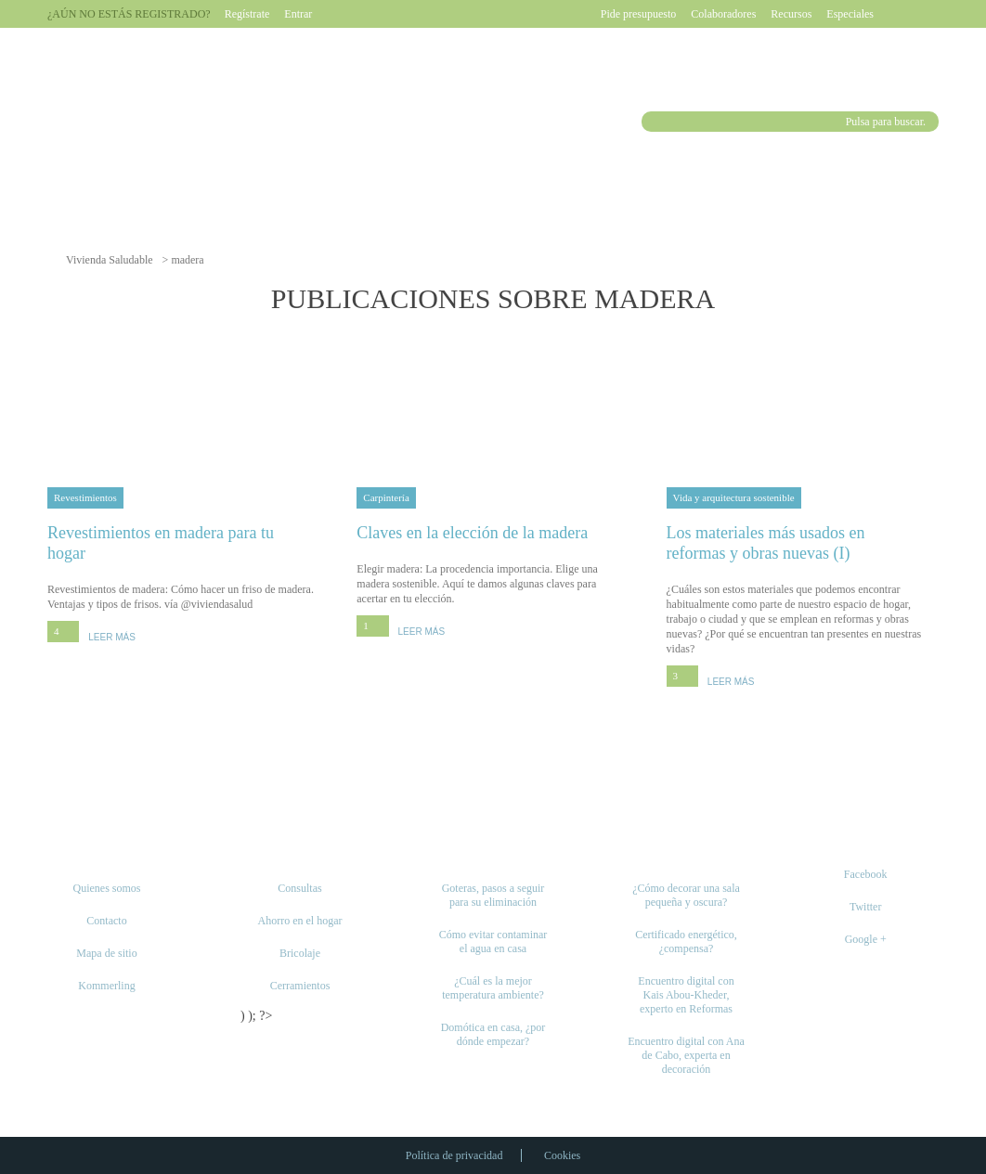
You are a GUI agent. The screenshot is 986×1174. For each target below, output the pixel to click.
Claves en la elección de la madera (493, 532)
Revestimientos (85, 497)
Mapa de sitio (106, 953)
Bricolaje (299, 953)
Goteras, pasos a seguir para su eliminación (493, 895)
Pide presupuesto (639, 13)
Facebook (866, 874)
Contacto (106, 920)
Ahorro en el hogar (300, 920)
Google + (866, 939)
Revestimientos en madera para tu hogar (183, 542)
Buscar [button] (654, 121)
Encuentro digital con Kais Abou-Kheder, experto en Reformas (685, 994)
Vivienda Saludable (109, 259)
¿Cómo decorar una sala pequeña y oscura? (686, 895)
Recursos (791, 13)
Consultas (299, 888)
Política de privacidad (454, 1155)
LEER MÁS (112, 637)
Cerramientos (300, 985)
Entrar (298, 13)
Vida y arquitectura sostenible (734, 497)
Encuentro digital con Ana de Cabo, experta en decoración (686, 1055)
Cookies (562, 1155)
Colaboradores (723, 13)
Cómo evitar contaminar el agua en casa (493, 941)
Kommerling (106, 985)
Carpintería (386, 497)
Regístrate (247, 13)
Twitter (865, 906)
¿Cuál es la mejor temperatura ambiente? (493, 987)
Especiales (850, 13)
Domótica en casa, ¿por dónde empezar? (493, 1034)
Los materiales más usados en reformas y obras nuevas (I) (803, 542)
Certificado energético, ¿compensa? (686, 941)
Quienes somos (107, 888)
